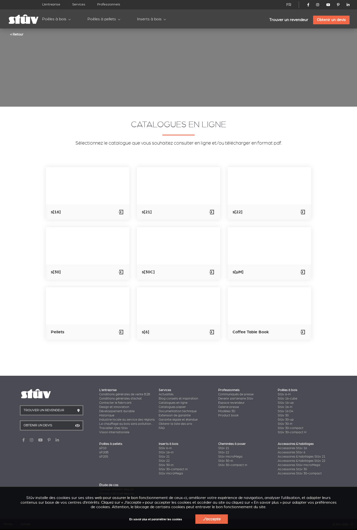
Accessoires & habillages (296, 444)
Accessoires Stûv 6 (291, 452)
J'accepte (211, 519)
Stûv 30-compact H (292, 432)
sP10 (102, 448)
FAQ (162, 428)
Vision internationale (114, 432)
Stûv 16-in (166, 452)
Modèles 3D (226, 411)
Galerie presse (228, 407)
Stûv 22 (164, 461)
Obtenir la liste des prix (175, 424)
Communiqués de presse (236, 394)
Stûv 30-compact (290, 428)
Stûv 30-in (166, 465)
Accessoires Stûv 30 (292, 469)
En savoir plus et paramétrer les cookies (155, 519)
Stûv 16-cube (287, 398)
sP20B (104, 452)
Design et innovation (114, 407)
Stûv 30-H (285, 424)
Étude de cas (108, 485)
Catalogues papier (172, 407)
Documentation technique (178, 411)
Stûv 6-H (284, 394)
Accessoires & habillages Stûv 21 (301, 456)
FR (288, 4)
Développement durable (117, 411)
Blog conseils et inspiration (178, 398)
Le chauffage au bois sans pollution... (126, 424)
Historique (106, 415)
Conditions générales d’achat (120, 398)
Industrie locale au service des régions (127, 419)
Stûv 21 (164, 456)
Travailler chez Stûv (113, 428)
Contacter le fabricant (115, 403)
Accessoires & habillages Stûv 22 (301, 461)
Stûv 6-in (165, 448)
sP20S (103, 456)
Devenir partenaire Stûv (235, 398)
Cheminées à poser (232, 444)
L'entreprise (108, 390)
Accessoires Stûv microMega (299, 465)
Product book (228, 415)
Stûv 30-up (286, 419)
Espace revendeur (231, 403)
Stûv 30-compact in (173, 469)
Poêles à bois (54, 19)
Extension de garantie (175, 415)
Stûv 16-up (286, 403)
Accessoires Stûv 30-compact (300, 473)
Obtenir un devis (331, 20)
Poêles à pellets (102, 19)
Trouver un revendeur (288, 20)
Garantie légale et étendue (178, 419)
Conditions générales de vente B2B (124, 394)
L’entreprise (51, 4)
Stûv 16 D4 (285, 411)
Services (78, 4)
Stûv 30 (283, 415)
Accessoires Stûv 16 (292, 448)
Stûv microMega (171, 473)
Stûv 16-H (285, 407)
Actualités (166, 394)
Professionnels (108, 4)
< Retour (16, 34)
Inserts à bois (149, 19)
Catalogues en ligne (173, 403)
